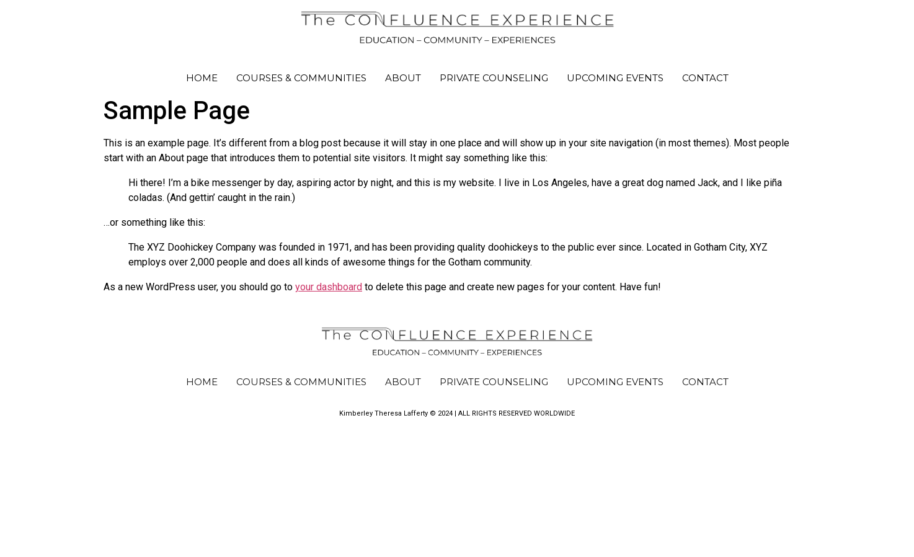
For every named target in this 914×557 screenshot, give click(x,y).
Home (202, 78)
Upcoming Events (615, 78)
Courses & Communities (301, 78)
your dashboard (328, 287)
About (403, 78)
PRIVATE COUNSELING (494, 78)
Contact (705, 78)
